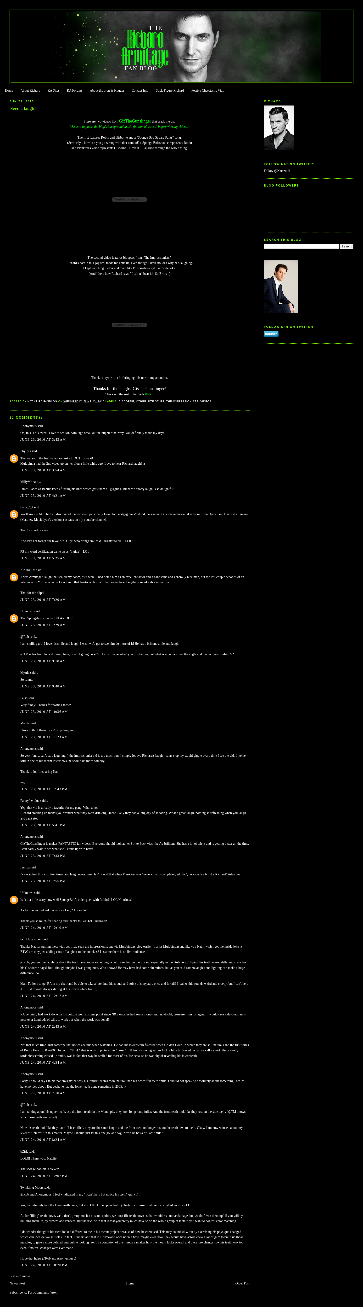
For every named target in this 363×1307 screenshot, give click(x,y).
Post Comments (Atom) (43, 1292)
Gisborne (126, 401)
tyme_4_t (26, 507)
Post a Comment (21, 1276)
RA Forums (75, 90)
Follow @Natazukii (277, 171)
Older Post (242, 1283)
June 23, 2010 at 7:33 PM (43, 856)
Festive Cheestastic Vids (207, 90)
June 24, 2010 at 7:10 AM (43, 1093)
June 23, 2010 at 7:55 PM (43, 881)
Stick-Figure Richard (170, 90)
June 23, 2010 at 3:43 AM (43, 439)
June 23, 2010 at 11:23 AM (44, 737)
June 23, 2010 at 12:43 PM (43, 789)
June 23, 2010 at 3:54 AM (43, 470)
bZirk (24, 1151)
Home (9, 90)
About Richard (30, 90)
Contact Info (140, 90)
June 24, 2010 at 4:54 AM (43, 1062)
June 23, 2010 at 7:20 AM (43, 600)
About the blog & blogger (107, 90)
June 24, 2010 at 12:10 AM (44, 928)
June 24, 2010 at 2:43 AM (43, 1026)
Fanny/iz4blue (29, 801)
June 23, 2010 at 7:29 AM (43, 625)
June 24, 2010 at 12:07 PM (43, 1176)
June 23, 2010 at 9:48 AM (43, 686)
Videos (206, 401)
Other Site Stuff (150, 401)
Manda (25, 723)
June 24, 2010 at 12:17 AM (44, 996)
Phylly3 (25, 451)
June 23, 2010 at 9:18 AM (43, 661)
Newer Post (17, 1283)
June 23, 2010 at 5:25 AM (43, 558)
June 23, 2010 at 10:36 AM (44, 712)
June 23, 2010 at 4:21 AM (43, 496)
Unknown (27, 611)
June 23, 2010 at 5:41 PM (43, 825)
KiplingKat (27, 570)
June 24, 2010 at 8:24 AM (43, 1140)
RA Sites (53, 90)
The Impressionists (182, 401)
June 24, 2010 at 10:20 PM (43, 1265)
